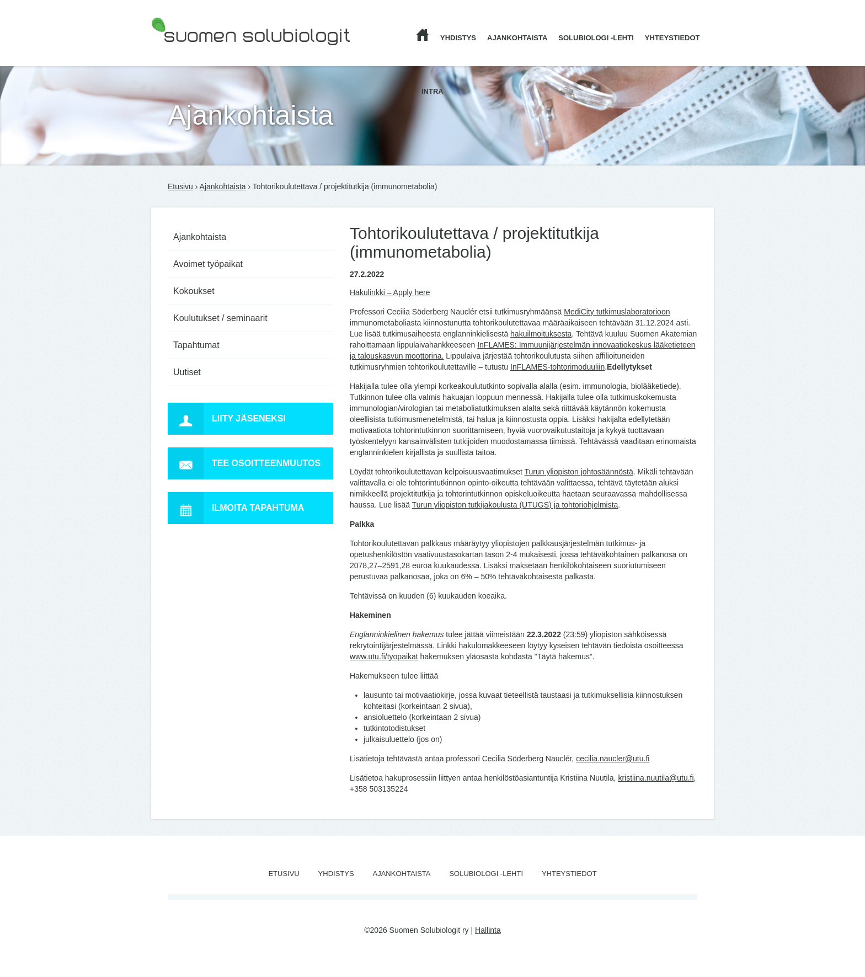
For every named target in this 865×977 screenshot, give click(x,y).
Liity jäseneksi (227, 419)
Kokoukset (194, 291)
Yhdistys (458, 38)
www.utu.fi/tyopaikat (384, 656)
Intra (432, 91)
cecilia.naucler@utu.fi (612, 758)
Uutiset (187, 372)
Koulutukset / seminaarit (220, 318)
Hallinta (488, 930)
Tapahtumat (196, 345)
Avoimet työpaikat (208, 264)
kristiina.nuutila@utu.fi (655, 777)
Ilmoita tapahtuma (236, 508)
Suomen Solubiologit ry (191, 52)
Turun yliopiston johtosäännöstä (579, 471)
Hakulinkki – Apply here (390, 292)
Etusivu (180, 186)
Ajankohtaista (517, 38)
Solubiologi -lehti (596, 38)
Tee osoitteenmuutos (244, 463)
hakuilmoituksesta (541, 333)
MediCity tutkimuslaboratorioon (617, 311)
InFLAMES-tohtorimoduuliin (557, 366)
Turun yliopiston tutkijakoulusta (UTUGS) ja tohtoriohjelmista (515, 504)
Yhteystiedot (672, 38)
